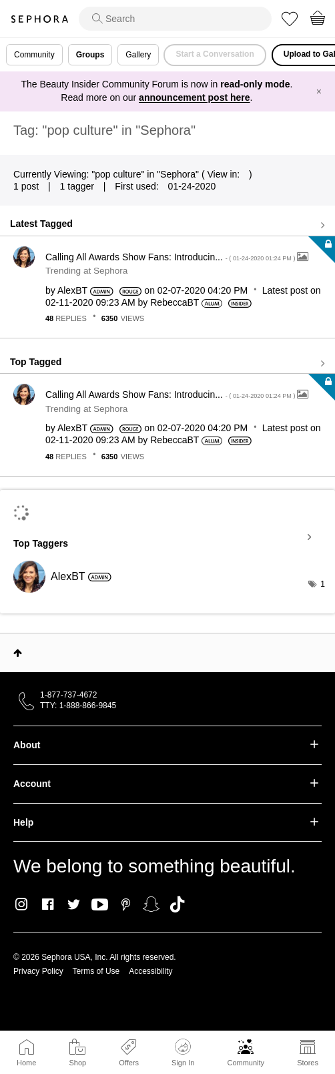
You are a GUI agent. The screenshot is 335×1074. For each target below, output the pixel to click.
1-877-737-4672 (68, 695)
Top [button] (17, 652)
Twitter (73, 904)
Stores (307, 1063)
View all (167, 225)
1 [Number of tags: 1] (322, 584)
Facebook (47, 904)
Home (26, 1063)
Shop (77, 1063)
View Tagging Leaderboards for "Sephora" (167, 537)
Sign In (183, 1053)
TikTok (177, 904)
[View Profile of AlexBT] (72, 290)
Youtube (99, 905)
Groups (90, 54)
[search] (175, 19)
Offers (129, 1063)
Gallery (138, 54)
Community (245, 1063)
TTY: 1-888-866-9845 (78, 705)
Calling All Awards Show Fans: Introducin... (171, 257)
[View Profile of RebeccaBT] (174, 302)
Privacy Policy (38, 971)
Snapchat (151, 904)
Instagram (21, 904)
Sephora (39, 19)
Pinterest (125, 904)
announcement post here (194, 97)
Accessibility (150, 971)
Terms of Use (96, 971)
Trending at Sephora (86, 271)
